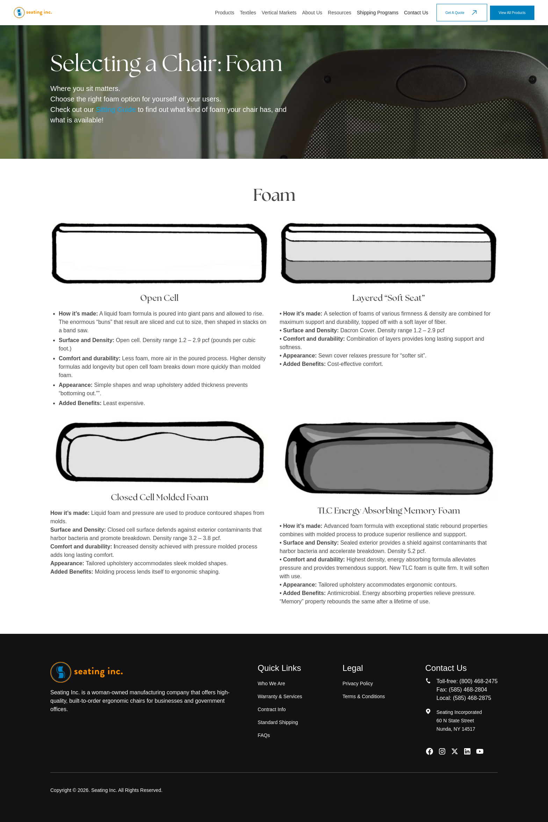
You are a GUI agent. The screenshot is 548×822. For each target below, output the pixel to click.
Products (224, 12)
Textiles (248, 12)
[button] (224, 12)
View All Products (512, 13)
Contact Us (416, 12)
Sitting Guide (116, 109)
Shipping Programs (377, 12)
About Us (312, 12)
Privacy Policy (357, 683)
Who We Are (271, 683)
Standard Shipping (278, 722)
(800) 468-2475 (479, 681)
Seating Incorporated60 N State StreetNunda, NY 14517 (459, 720)
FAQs (264, 735)
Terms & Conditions (363, 696)
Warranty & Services (280, 696)
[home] (33, 12)
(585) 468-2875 (472, 698)
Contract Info (272, 709)
